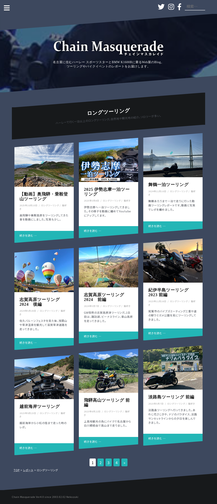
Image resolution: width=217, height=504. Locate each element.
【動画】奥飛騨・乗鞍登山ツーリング (43, 196)
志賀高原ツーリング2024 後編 (39, 302)
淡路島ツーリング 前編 (171, 397)
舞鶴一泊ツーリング (168, 184)
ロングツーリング (50, 205)
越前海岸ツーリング (39, 406)
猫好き (127, 200)
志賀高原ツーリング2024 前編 (104, 297)
